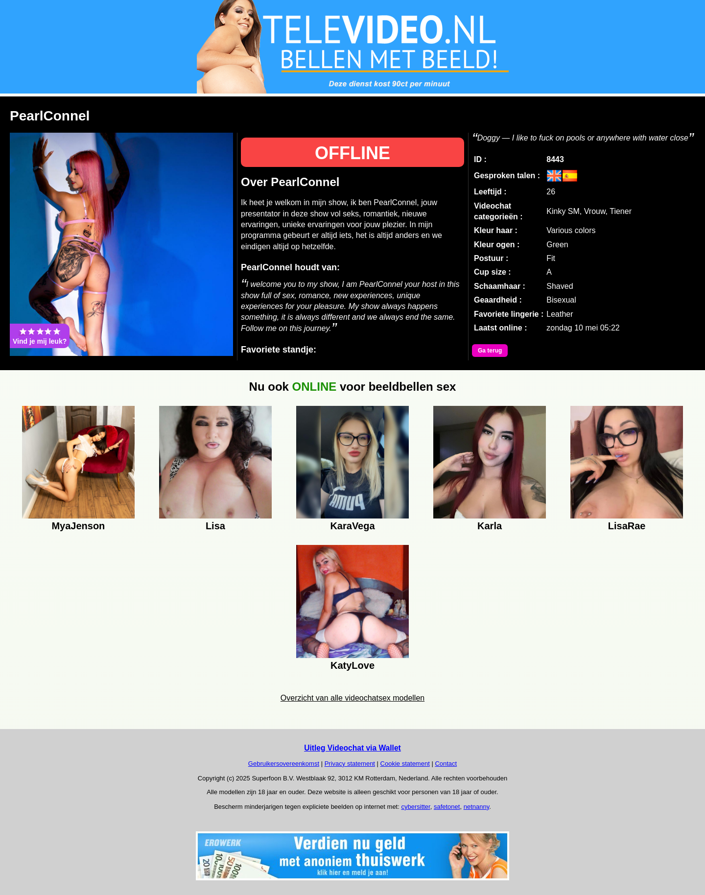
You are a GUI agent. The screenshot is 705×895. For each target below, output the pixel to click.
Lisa (215, 525)
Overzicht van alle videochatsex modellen (352, 698)
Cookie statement (405, 763)
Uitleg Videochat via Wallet (352, 748)
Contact (446, 763)
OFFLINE (352, 153)
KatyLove (352, 665)
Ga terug (490, 350)
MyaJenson (78, 525)
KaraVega (352, 525)
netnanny (477, 806)
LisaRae (627, 525)
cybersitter (415, 806)
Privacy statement (350, 763)
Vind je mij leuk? (40, 336)
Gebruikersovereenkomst (283, 763)
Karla (489, 525)
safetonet (447, 806)
